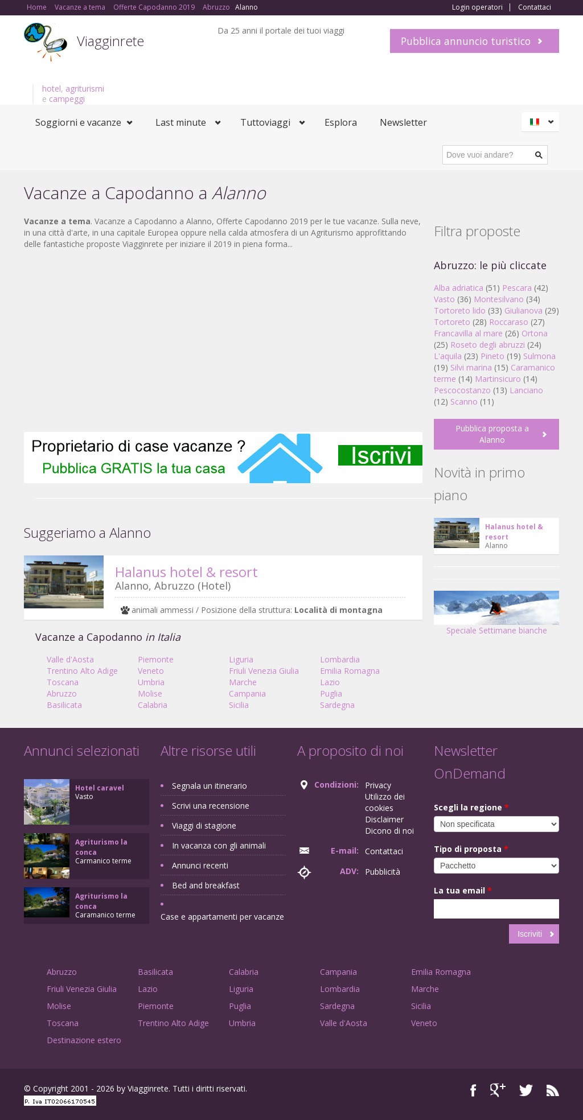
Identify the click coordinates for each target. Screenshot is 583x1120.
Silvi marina (471, 367)
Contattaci (534, 7)
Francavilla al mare (468, 333)
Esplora (341, 122)
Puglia (331, 693)
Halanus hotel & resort (186, 571)
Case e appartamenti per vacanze (222, 916)
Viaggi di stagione (204, 825)
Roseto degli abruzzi (487, 344)
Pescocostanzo (462, 390)
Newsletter (403, 122)
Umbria (151, 682)
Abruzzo (62, 693)
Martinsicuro (498, 378)
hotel (51, 88)
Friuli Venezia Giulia (264, 670)
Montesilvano (499, 299)
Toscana (63, 682)
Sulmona (539, 356)
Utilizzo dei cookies (385, 802)
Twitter (526, 1090)
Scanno (464, 401)
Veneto (151, 670)
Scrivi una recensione (210, 805)
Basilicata (64, 704)
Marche (243, 682)
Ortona (535, 333)
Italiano (542, 121)
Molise (150, 693)
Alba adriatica (458, 287)
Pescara (517, 287)
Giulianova (523, 310)
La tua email (463, 890)
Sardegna (337, 704)
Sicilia (239, 704)
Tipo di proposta (471, 848)
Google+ (498, 1090)
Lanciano (526, 390)
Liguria (241, 659)
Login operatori (477, 7)
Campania (247, 693)
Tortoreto (452, 321)
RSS (553, 1090)
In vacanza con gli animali (219, 845)
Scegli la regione (471, 807)
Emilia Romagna (350, 670)
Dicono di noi (389, 830)
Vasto (444, 299)
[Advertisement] (223, 341)
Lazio (330, 682)
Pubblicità (382, 871)
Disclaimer (384, 819)
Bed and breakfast (206, 885)
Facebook (473, 1090)
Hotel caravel (99, 788)
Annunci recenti (200, 865)
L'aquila (448, 356)
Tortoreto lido (460, 310)
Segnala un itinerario (209, 785)
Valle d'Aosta (70, 659)
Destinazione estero (84, 1040)
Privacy (378, 785)
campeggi (67, 98)
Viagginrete (110, 40)
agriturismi (84, 88)
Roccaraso (508, 321)
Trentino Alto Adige (82, 670)
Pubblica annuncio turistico (466, 41)
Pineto (492, 356)
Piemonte (156, 659)
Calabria (152, 704)
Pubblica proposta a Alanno (492, 434)
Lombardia (340, 659)
